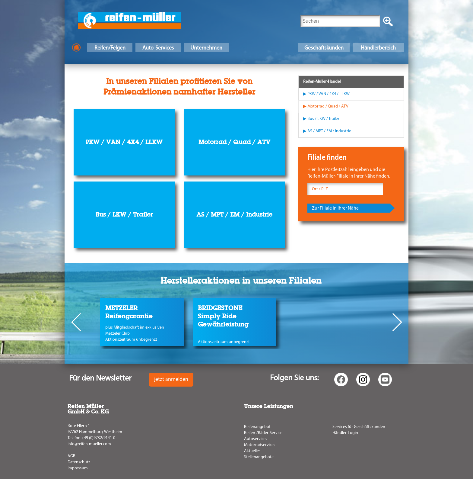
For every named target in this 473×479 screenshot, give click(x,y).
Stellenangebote (259, 457)
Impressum (78, 468)
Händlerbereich (378, 48)
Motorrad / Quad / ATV (234, 142)
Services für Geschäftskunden (358, 427)
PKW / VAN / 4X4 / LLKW (124, 142)
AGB (71, 456)
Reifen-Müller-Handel (322, 81)
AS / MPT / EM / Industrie (234, 214)
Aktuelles (252, 451)
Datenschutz (79, 462)
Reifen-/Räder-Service (263, 433)
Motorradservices (259, 445)
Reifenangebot (257, 427)
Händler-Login (345, 433)
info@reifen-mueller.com (89, 444)
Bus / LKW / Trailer (124, 214)
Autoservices (255, 439)
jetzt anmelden (171, 379)
